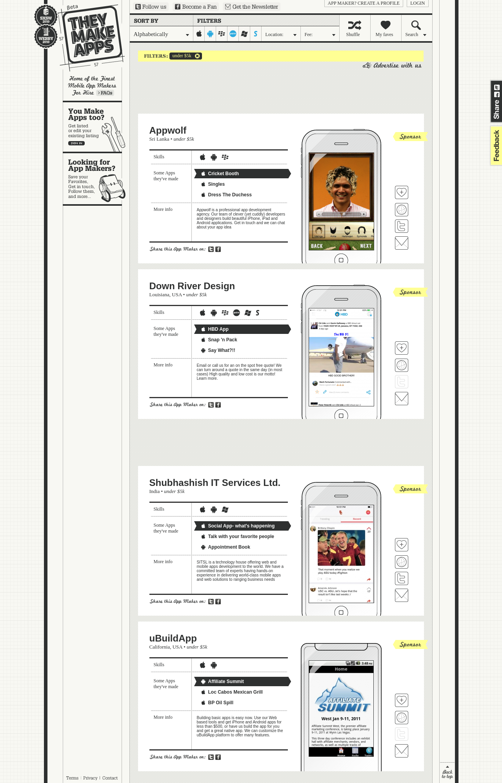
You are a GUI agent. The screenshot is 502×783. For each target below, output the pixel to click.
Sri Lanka (159, 139)
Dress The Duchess (226, 194)
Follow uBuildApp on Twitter (401, 734)
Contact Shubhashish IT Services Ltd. (401, 595)
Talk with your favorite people (237, 536)
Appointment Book (225, 547)
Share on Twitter (497, 87)
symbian (256, 33)
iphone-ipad (199, 33)
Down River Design (192, 286)
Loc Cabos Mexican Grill (231, 692)
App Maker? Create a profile (364, 3)
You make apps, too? (96, 127)
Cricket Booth (219, 173)
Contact (110, 777)
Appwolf (168, 130)
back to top (447, 772)
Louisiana (159, 294)
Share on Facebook (497, 94)
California (159, 647)
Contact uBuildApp (401, 751)
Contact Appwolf (401, 243)
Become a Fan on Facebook (196, 6)
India (154, 491)
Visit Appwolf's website (401, 209)
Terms (72, 777)
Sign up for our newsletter (251, 6)
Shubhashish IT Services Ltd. (215, 482)
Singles (212, 184)
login (417, 3)
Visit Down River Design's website (401, 365)
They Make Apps (86, 38)
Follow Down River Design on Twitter (401, 381)
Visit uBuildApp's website (401, 717)
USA (177, 294)
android (210, 33)
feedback (495, 145)
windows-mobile (244, 33)
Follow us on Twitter (151, 6)
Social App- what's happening (237, 526)
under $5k (180, 56)
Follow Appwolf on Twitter (401, 226)
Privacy (90, 777)
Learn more (105, 93)
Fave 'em (401, 192)
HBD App (214, 329)
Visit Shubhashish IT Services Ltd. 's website (401, 562)
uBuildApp (173, 638)
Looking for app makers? (96, 178)
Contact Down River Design (401, 398)
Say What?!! (217, 350)
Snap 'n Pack (218, 339)
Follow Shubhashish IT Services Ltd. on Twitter (401, 578)
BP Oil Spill (216, 702)
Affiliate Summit (222, 681)
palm (233, 33)
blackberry (221, 33)
